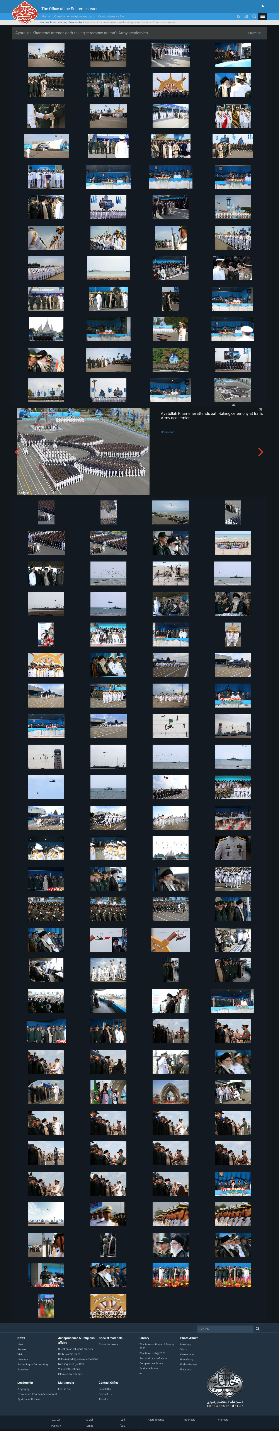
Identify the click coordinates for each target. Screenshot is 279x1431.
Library (144, 1338)
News (21, 1338)
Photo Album (58, 22)
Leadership (25, 1382)
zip (260, 33)
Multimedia (66, 1382)
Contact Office (109, 1382)
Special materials (110, 1338)
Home (46, 16)
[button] (262, 16)
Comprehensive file (111, 16)
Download (168, 432)
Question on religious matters (74, 16)
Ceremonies (75, 22)
